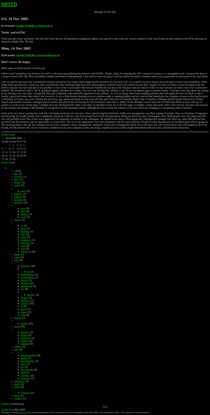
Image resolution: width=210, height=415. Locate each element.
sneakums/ (19, 381)
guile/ (23, 228)
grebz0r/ (18, 194)
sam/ (16, 349)
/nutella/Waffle (24, 25)
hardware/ (25, 338)
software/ (25, 243)
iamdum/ (25, 231)
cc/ (21, 225)
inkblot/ (18, 196)
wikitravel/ (25, 251)
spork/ (17, 384)
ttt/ (28, 271)
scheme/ (24, 303)
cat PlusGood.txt (43, 25)
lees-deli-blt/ (26, 369)
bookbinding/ (27, 274)
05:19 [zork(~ (8, 25)
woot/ (17, 395)
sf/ (21, 306)
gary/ (23, 208)
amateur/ (24, 332)
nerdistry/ (25, 300)
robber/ (17, 346)
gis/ (22, 366)
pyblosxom (23, 412)
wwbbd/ (18, 398)
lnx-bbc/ (31, 294)
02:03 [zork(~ (8, 55)
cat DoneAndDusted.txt (47, 55)
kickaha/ (18, 199)
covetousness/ (27, 277)
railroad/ (24, 343)
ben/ (16, 173)
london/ (24, 297)
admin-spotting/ (28, 355)
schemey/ (25, 375)
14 (6, 152)
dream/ (23, 335)
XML (105, 406)
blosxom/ (25, 266)
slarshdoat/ (25, 240)
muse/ (17, 254)
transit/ (23, 312)
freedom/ (25, 283)
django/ (24, 280)
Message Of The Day (105, 12)
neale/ (17, 257)
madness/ (19, 202)
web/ (22, 248)
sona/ (23, 245)
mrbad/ (17, 219)
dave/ (17, 179)
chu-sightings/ (27, 361)
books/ (23, 358)
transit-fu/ (25, 378)
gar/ (22, 289)
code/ (23, 364)
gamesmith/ (26, 286)
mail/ (23, 372)
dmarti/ (17, 182)
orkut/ (23, 237)
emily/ (17, 185)
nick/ (23, 211)
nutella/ (24, 214)
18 (21, 152)
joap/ (23, 234)
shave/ (23, 309)
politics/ (24, 340)
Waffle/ (24, 323)
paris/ (23, 191)
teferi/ (17, 387)
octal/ (23, 217)
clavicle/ (18, 176)
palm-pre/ (25, 392)
